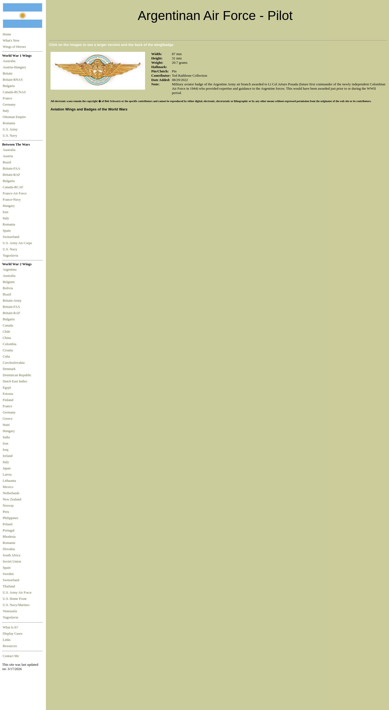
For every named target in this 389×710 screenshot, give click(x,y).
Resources (10, 646)
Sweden (8, 574)
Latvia (7, 474)
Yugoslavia (11, 255)
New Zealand (12, 499)
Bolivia (8, 288)
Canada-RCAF (14, 187)
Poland (7, 524)
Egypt (7, 387)
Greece (7, 418)
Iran (6, 212)
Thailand (9, 586)
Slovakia (9, 549)
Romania (10, 123)
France (8, 98)
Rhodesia (9, 537)
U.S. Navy (10, 135)
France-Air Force (15, 193)
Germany (10, 104)
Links (7, 640)
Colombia (9, 344)
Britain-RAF (12, 175)
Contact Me (11, 656)
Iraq (5, 450)
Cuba (6, 356)
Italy (7, 111)
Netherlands (11, 493)
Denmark (9, 369)
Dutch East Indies (15, 381)
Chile (6, 332)
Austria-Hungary (15, 67)
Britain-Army (12, 300)
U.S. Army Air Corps (18, 243)
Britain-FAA (12, 168)
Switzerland (11, 237)
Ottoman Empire (15, 117)
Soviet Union (12, 561)
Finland (8, 400)
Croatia (8, 350)
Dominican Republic (17, 375)
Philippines (10, 518)
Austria (9, 156)
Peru (6, 512)
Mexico (8, 487)
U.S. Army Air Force (17, 592)
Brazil (8, 162)
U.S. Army (10, 129)
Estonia (8, 394)
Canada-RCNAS (15, 92)
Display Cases (12, 633)
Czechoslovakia (14, 363)
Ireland (7, 456)
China (7, 338)
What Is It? (10, 627)
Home (7, 34)
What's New (11, 40)
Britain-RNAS (13, 80)
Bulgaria (9, 86)
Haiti (6, 425)
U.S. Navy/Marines (16, 605)
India (6, 437)
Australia (10, 61)
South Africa (11, 555)
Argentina (9, 269)
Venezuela (10, 611)
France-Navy (12, 199)
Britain (8, 73)
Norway (8, 505)
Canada (8, 325)
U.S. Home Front (14, 599)
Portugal (8, 530)
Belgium (9, 282)
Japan (7, 468)
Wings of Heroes (14, 47)
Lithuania (9, 481)
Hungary (9, 206)
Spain (7, 231)
